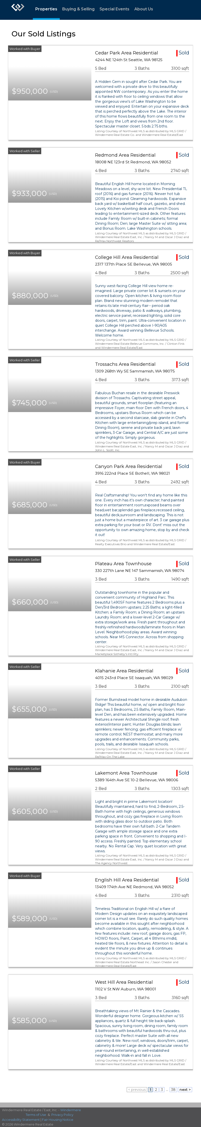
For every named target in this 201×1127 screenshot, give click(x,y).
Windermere (70, 1110)
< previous (137, 1089)
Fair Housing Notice (57, 1120)
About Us (143, 9)
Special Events (114, 9)
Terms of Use (36, 1115)
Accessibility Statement (21, 1120)
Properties (46, 9)
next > (185, 1089)
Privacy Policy (62, 1115)
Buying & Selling (78, 9)
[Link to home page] (18, 10)
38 (173, 1089)
